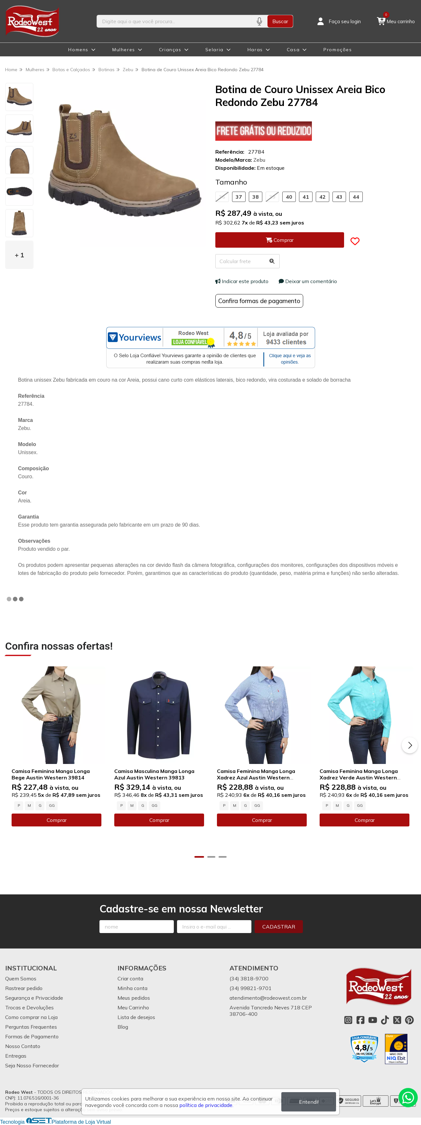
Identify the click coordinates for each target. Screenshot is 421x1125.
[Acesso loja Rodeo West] (338, 21)
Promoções (337, 49)
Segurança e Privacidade (34, 998)
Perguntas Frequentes (31, 1027)
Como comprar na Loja (31, 1017)
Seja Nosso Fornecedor (32, 1065)
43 (339, 197)
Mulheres (123, 49)
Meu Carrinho (133, 1007)
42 (322, 197)
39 (272, 197)
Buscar (280, 21)
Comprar (56, 820)
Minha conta (132, 988)
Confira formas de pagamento (259, 301)
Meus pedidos (133, 998)
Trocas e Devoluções (29, 1007)
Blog (122, 1027)
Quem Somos (20, 978)
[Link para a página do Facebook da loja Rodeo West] (360, 1020)
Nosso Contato (22, 1046)
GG (52, 805)
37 (239, 197)
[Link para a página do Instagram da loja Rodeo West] (348, 1020)
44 (356, 197)
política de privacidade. (206, 1105)
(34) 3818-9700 (248, 978)
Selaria (214, 49)
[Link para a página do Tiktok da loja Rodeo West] (384, 1020)
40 (289, 197)
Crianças (170, 49)
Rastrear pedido (23, 988)
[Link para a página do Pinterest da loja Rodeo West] (409, 1020)
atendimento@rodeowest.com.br (268, 998)
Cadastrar (278, 926)
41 (306, 197)
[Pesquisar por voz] (259, 21)
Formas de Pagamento (32, 1036)
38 (255, 197)
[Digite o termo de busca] (174, 21)
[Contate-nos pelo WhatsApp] (408, 1097)
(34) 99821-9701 (250, 988)
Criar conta (130, 978)
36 (222, 197)
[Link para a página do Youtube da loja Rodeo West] (372, 1020)
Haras (255, 49)
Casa (293, 49)
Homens (78, 49)
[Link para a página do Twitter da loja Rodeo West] (397, 1020)
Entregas (15, 1056)
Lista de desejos (136, 1017)
